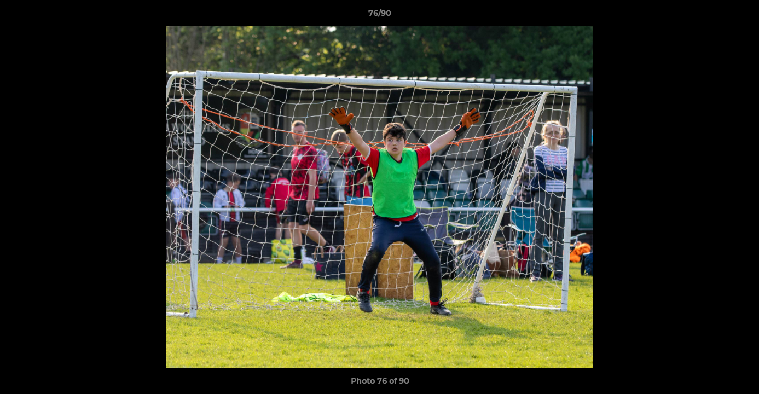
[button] (739, 16)
